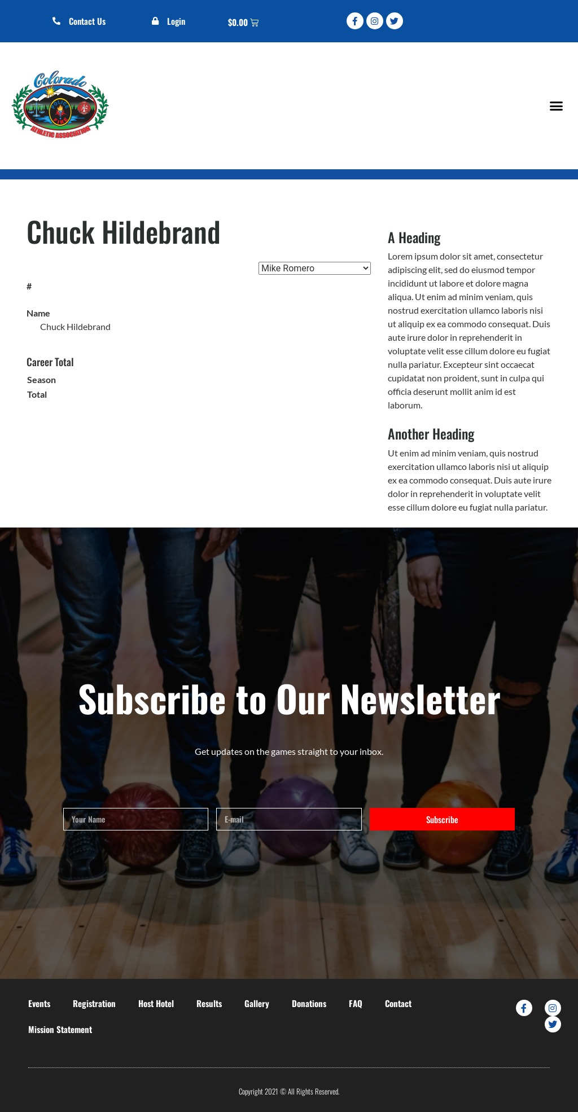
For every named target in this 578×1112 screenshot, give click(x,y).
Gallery (256, 1003)
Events (39, 1003)
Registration (94, 1003)
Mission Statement (60, 1029)
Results (209, 1003)
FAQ (355, 1003)
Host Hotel (156, 1003)
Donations (309, 1003)
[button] (556, 105)
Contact (398, 1003)
